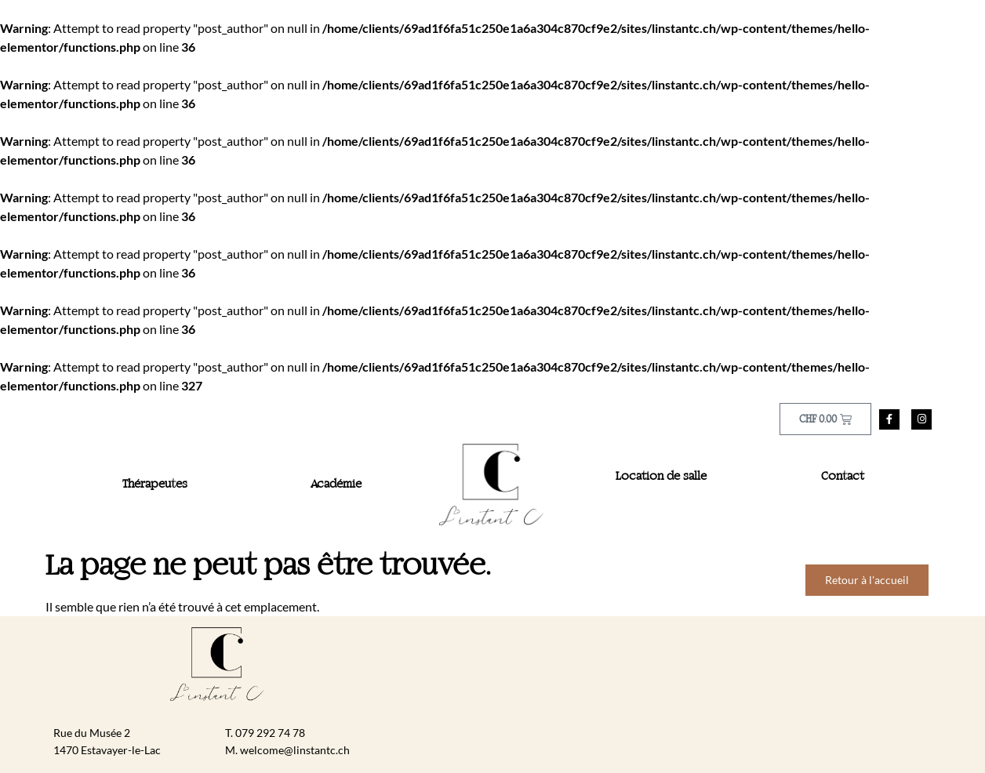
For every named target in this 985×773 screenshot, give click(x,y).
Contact (842, 476)
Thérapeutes (154, 484)
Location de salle (661, 476)
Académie (336, 484)
